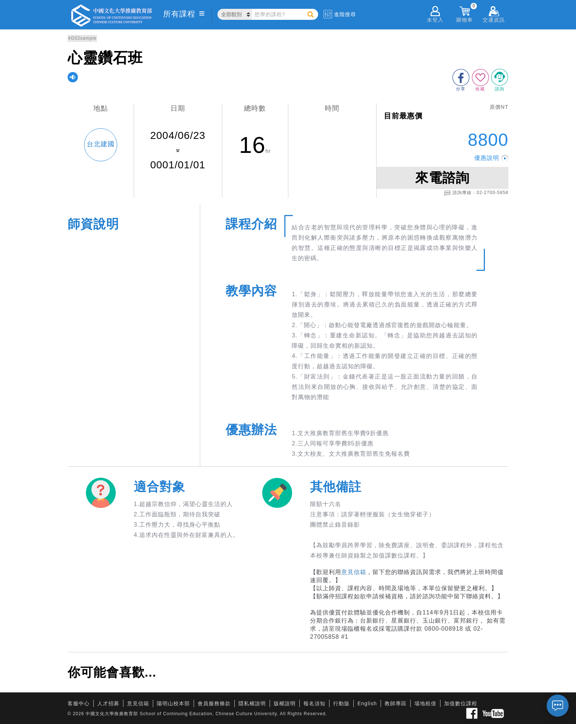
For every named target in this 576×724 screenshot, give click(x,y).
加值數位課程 (460, 703)
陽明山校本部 (173, 703)
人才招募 (108, 703)
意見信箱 (353, 572)
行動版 (341, 703)
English (367, 703)
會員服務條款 (214, 703)
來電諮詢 (442, 177)
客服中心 (79, 703)
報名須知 (314, 703)
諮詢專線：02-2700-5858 (476, 193)
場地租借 (425, 703)
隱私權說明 (252, 703)
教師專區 (396, 703)
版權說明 (285, 703)
